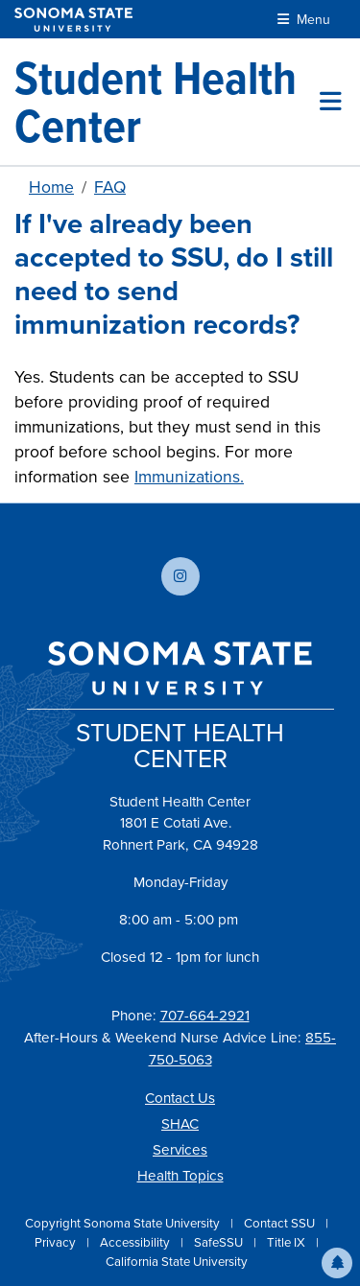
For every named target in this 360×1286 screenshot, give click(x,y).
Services (180, 1149)
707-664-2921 (205, 1015)
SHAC (180, 1123)
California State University (177, 1261)
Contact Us (180, 1098)
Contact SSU (281, 1223)
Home (51, 187)
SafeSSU (220, 1242)
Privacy (57, 1242)
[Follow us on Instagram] (180, 576)
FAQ (110, 187)
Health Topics (180, 1175)
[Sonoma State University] (73, 20)
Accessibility (136, 1242)
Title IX (287, 1242)
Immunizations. (189, 476)
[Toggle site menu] (331, 102)
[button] (337, 1263)
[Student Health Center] (167, 102)
